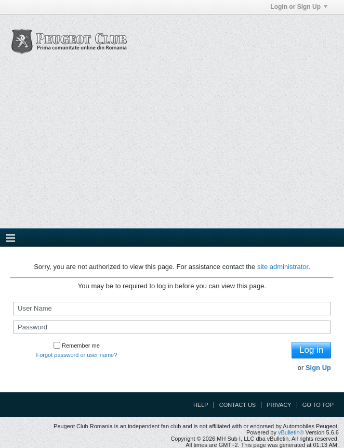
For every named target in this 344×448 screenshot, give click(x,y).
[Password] (172, 327)
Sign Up (318, 368)
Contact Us (237, 405)
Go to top (318, 405)
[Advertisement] (172, 150)
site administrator (282, 267)
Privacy (279, 405)
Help (200, 405)
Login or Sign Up (298, 6)
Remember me (77, 345)
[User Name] (172, 308)
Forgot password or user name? (76, 355)
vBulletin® (291, 432)
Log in (311, 350)
